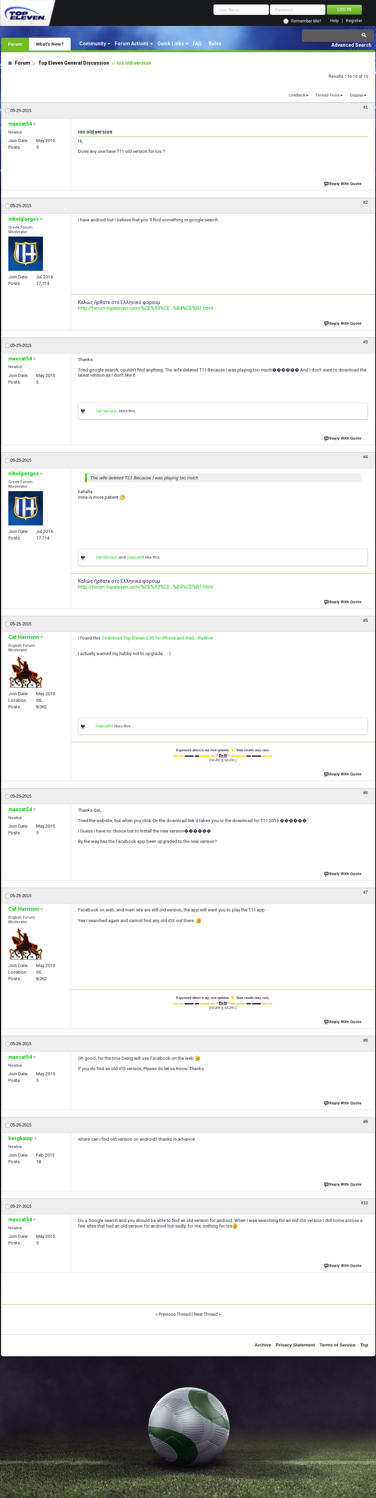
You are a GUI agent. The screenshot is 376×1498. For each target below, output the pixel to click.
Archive (263, 1345)
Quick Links (170, 43)
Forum (15, 44)
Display (356, 95)
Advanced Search (351, 45)
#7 (365, 892)
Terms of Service (338, 1345)
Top (364, 1345)
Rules (215, 43)
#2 (365, 202)
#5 (365, 620)
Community (92, 43)
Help (334, 21)
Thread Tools (327, 95)
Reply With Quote (343, 183)
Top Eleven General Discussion (73, 63)
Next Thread (206, 1314)
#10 (364, 1203)
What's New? (50, 44)
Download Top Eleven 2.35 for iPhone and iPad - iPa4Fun (157, 638)
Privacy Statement (295, 1345)
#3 (365, 342)
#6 (365, 792)
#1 (365, 107)
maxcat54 (135, 557)
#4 (365, 456)
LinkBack (297, 95)
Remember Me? (306, 21)
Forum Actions (132, 43)
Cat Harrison (107, 411)
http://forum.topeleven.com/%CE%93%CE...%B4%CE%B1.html (145, 308)
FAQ (197, 43)
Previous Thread (175, 1314)
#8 (365, 1040)
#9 (365, 1121)
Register (354, 21)
